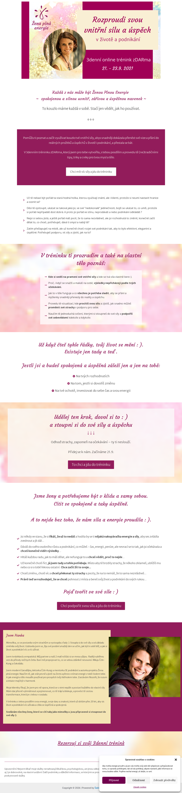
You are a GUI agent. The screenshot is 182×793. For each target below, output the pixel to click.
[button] (175, 759)
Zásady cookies (139, 787)
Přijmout (114, 780)
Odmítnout (138, 780)
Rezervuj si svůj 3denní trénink (91, 743)
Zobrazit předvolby (164, 780)
